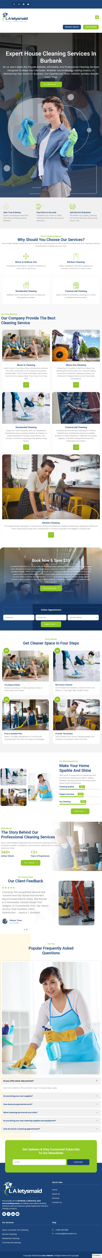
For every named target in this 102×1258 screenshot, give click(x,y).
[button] (97, 17)
